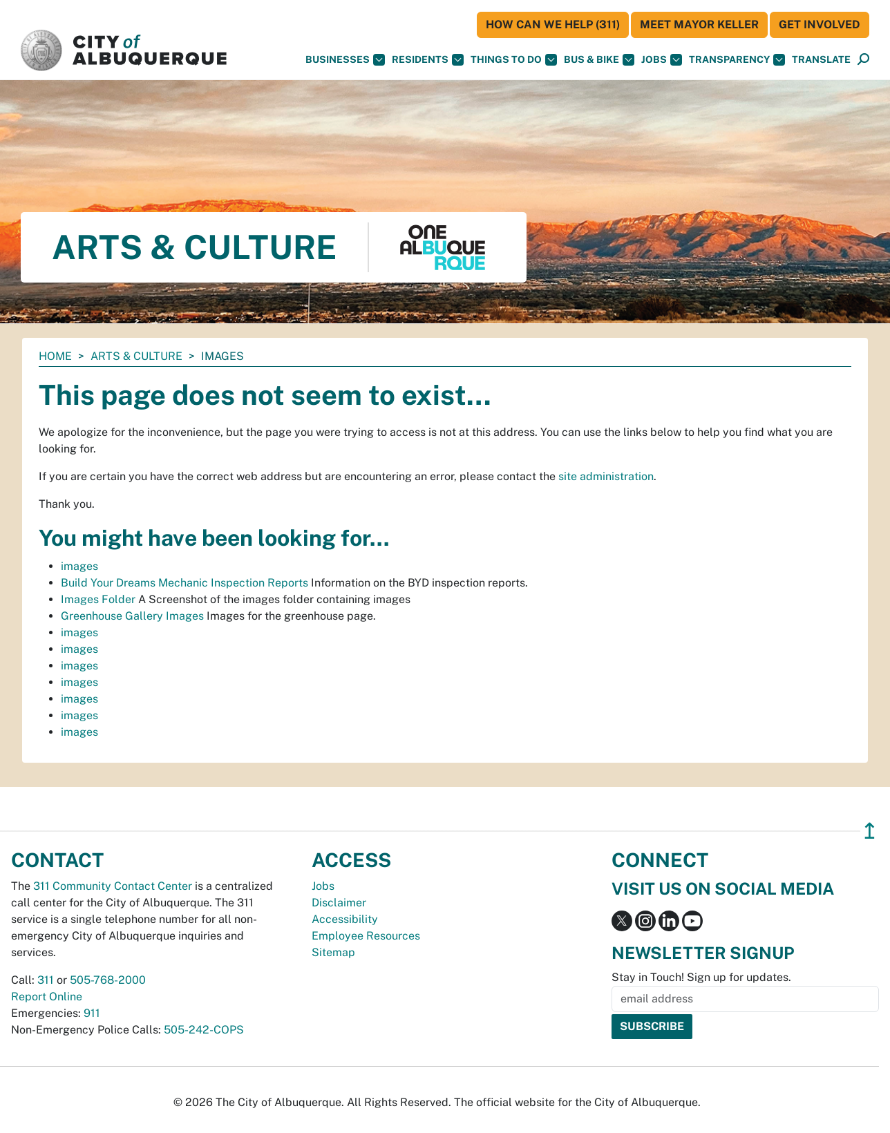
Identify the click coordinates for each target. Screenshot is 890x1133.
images (79, 566)
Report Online (46, 996)
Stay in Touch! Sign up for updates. (701, 977)
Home (55, 356)
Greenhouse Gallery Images (132, 615)
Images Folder (98, 599)
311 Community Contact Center (112, 886)
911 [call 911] (92, 1013)
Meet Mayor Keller (699, 24)
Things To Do (514, 60)
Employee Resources (366, 935)
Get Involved (819, 24)
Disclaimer (339, 902)
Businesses (345, 60)
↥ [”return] (869, 831)
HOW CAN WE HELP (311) (553, 24)
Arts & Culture (136, 356)
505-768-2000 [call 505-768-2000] (108, 980)
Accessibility (345, 919)
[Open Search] (863, 60)
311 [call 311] (45, 980)
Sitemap (333, 952)
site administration (606, 476)
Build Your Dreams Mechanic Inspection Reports (184, 582)
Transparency (737, 60)
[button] (821, 60)
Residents (428, 60)
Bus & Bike (599, 60)
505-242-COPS (204, 1029)
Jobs (661, 60)
